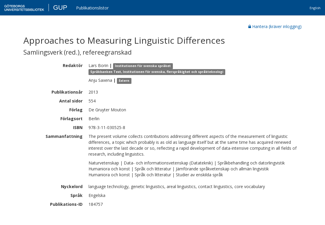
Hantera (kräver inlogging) (275, 26)
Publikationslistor (92, 8)
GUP (60, 7)
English (315, 8)
